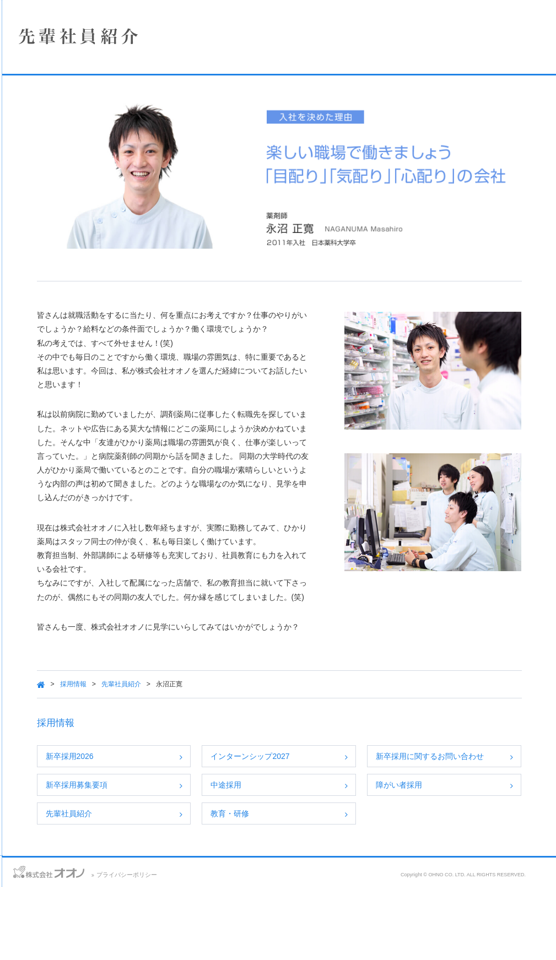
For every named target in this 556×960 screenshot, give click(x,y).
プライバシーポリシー (263, 948)
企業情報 (85, 108)
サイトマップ (114, 943)
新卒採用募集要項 (194, 832)
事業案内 (85, 167)
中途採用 (310, 832)
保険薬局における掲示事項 (85, 254)
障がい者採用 (451, 832)
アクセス (67, 943)
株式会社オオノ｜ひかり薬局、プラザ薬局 (69, 42)
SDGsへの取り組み (85, 225)
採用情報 (85, 196)
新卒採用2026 (188, 791)
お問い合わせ (22, 943)
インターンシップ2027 (334, 791)
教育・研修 (314, 874)
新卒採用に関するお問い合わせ (478, 797)
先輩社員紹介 (239, 720)
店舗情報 (85, 137)
